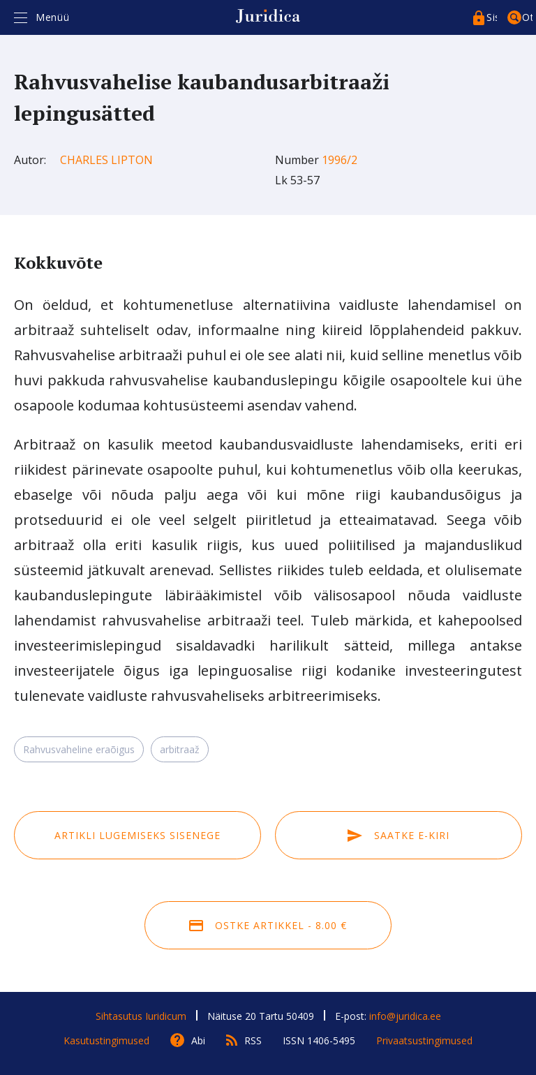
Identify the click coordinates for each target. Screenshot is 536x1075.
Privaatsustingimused (424, 1040)
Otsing (527, 17)
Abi (198, 1040)
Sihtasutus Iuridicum (141, 1016)
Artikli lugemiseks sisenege (137, 835)
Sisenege (491, 17)
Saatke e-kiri (398, 835)
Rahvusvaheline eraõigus (79, 749)
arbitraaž (180, 749)
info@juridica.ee (405, 1016)
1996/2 (339, 160)
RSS (253, 1040)
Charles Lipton (106, 160)
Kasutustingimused (106, 1040)
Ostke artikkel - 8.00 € (268, 925)
